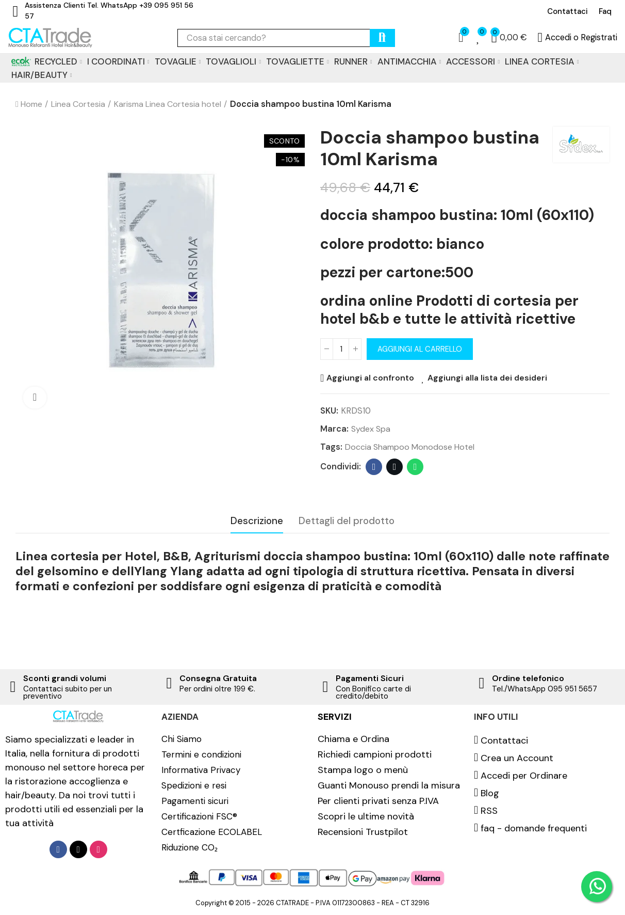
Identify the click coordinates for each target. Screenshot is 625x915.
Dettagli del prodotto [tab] (346, 521)
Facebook (374, 468)
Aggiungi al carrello (421, 349)
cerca (382, 38)
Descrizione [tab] (257, 521)
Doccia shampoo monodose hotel (411, 447)
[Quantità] (340, 349)
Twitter (395, 468)
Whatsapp (415, 468)
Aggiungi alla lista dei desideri (490, 378)
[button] (567, 11)
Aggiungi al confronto (370, 378)
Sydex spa (371, 428)
